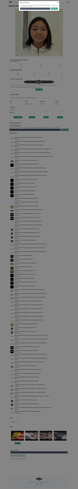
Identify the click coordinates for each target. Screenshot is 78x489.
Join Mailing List (54, 8)
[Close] (58, 2)
